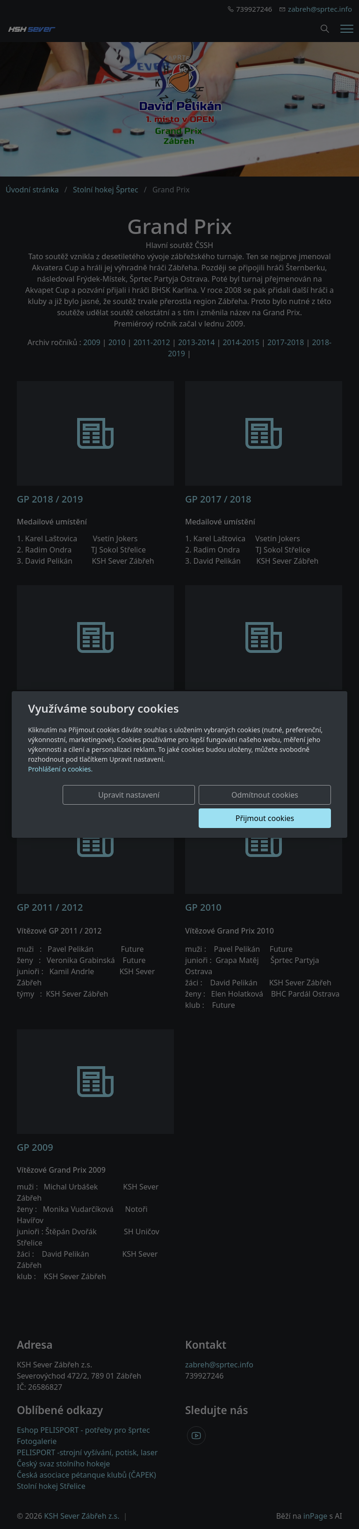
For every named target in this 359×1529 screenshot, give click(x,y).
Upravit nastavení (98, 806)
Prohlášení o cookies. (60, 780)
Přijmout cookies (286, 806)
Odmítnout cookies (192, 806)
